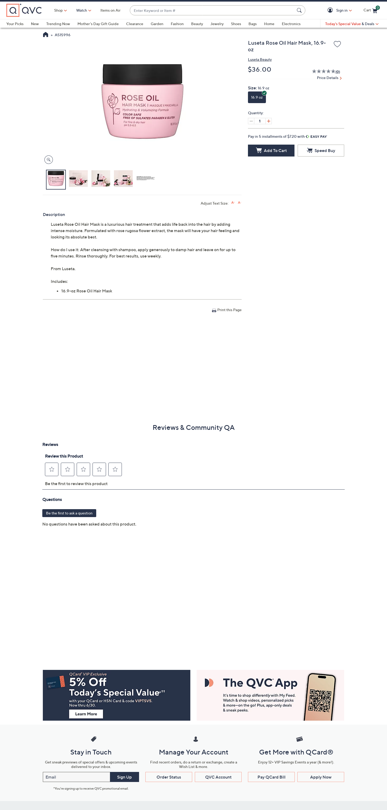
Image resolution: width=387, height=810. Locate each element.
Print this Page (229, 309)
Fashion (177, 23)
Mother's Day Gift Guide (98, 23)
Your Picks (15, 23)
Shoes (236, 23)
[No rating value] (323, 72)
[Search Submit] (300, 10)
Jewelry (217, 23)
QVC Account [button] (218, 777)
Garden (157, 23)
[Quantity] (260, 121)
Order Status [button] (168, 777)
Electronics (291, 23)
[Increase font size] (233, 203)
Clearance (134, 23)
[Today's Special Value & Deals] (351, 24)
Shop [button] (58, 10)
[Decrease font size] (240, 203)
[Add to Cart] (271, 151)
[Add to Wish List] (337, 44)
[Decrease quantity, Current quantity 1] (251, 121)
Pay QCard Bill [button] (271, 777)
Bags (252, 23)
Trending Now (58, 23)
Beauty (197, 23)
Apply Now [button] (320, 777)
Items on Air (110, 10)
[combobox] (212, 10)
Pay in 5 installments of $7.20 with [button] (287, 136)
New (35, 23)
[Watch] (82, 10)
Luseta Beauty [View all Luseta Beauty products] (260, 59)
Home (269, 23)
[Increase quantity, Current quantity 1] (268, 121)
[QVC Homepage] (45, 35)
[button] (331, 10)
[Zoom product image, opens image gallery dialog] (47, 159)
